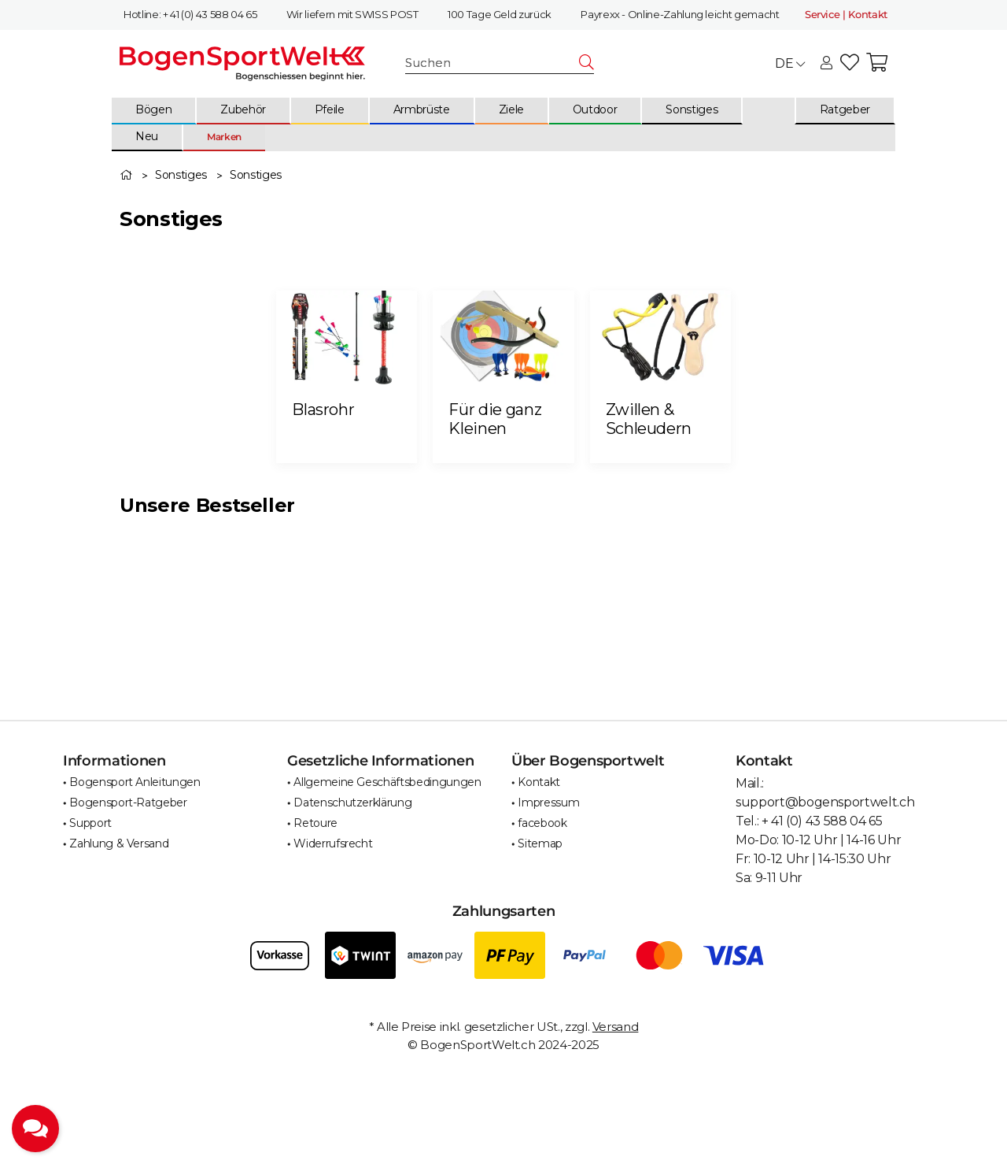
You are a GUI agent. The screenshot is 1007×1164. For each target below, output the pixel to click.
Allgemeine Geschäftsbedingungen (387, 782)
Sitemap (540, 843)
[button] (826, 63)
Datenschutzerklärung (352, 802)
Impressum (548, 802)
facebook (542, 823)
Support (90, 823)
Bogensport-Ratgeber (127, 802)
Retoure (315, 823)
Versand (615, 1026)
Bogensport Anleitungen (134, 782)
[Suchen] (492, 62)
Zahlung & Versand (118, 843)
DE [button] (790, 63)
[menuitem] (154, 111)
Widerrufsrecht (332, 843)
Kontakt (539, 782)
